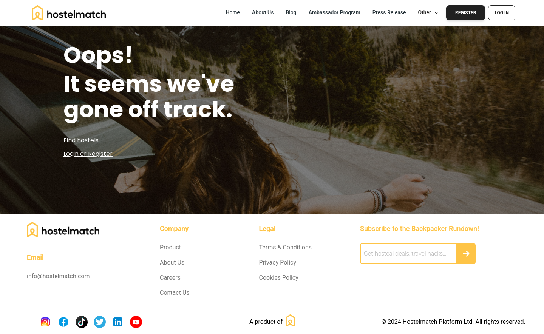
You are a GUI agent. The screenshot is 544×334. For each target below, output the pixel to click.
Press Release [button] (389, 12)
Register (465, 12)
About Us (172, 262)
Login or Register (88, 153)
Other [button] (428, 12)
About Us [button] (263, 12)
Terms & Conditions (285, 247)
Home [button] (233, 12)
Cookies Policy (278, 277)
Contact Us (175, 292)
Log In (502, 12)
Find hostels (81, 140)
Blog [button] (291, 12)
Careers (170, 277)
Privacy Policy (278, 262)
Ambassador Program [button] (334, 12)
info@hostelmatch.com (58, 276)
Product (170, 247)
